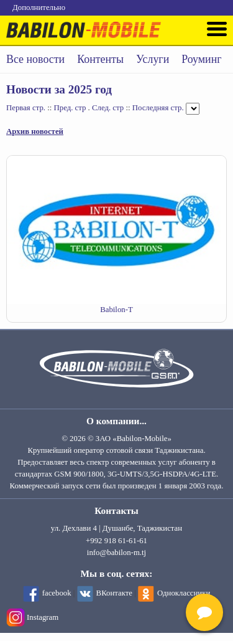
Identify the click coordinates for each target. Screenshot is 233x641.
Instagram (42, 617)
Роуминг (201, 59)
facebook (56, 593)
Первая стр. (25, 107)
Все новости (35, 59)
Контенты (100, 59)
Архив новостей (34, 131)
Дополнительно (38, 7)
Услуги (152, 59)
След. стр (108, 107)
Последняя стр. (158, 107)
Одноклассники (183, 593)
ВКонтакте (114, 593)
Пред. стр (70, 107)
